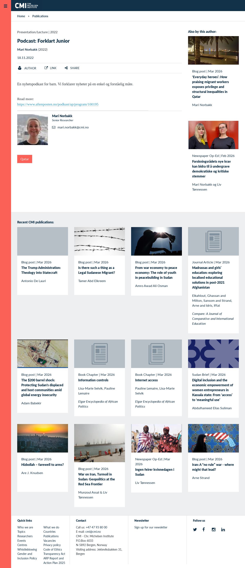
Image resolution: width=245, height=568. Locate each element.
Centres (22, 545)
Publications (40, 16)
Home (21, 16)
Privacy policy (52, 545)
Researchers (25, 536)
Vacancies (49, 540)
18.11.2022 (25, 57)
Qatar (24, 159)
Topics (21, 531)
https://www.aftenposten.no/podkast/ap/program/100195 (58, 104)
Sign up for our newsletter (150, 527)
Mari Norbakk (27, 49)
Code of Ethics (52, 549)
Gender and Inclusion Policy (27, 556)
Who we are (25, 527)
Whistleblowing (27, 549)
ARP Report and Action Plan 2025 (54, 560)
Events (21, 540)
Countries (49, 531)
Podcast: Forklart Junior (43, 40)
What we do (51, 527)
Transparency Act (54, 554)
